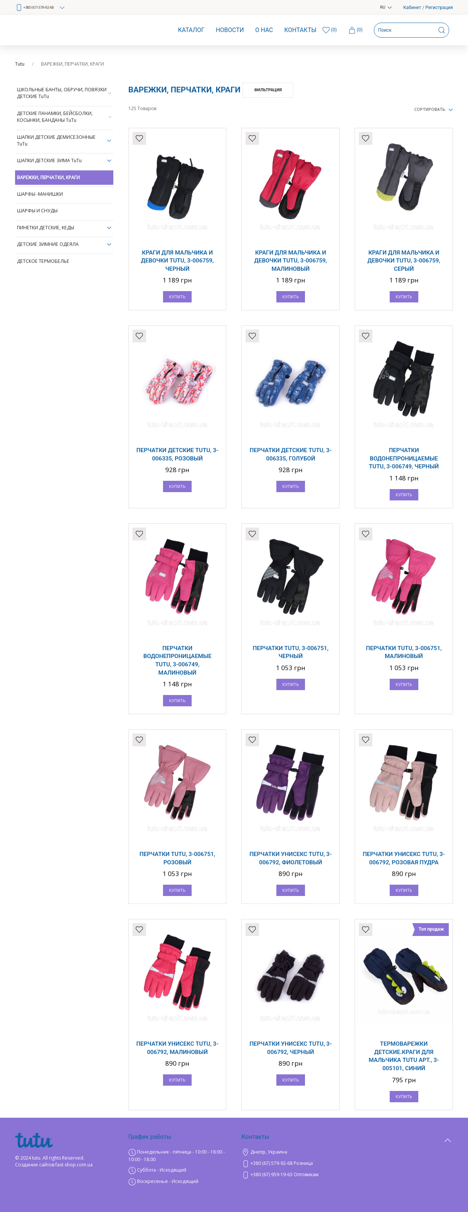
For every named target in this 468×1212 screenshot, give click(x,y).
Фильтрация (268, 89)
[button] (447, 1159)
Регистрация (439, 7)
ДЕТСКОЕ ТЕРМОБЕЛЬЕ (43, 261)
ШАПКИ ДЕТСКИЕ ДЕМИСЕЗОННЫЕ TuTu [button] (64, 140)
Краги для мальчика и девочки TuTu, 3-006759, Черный (177, 260)
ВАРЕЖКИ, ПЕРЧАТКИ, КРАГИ (48, 177)
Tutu (19, 64)
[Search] (411, 30)
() (329, 30)
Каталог (191, 30)
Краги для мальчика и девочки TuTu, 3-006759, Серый (403, 260)
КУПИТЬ (177, 296)
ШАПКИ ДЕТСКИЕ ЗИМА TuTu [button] (64, 160)
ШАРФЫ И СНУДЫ (37, 210)
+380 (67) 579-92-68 (40, 7)
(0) (355, 30)
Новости (230, 30)
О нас (264, 30)
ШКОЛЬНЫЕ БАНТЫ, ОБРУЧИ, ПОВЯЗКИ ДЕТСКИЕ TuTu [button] (64, 93)
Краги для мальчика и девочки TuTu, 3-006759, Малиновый (290, 260)
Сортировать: (433, 109)
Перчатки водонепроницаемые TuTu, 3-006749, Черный (404, 458)
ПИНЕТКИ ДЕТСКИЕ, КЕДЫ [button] (64, 227)
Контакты (300, 30)
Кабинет (412, 7)
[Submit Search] (441, 30)
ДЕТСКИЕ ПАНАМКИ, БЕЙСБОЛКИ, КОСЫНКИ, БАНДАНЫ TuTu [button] (64, 116)
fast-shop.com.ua (74, 1164)
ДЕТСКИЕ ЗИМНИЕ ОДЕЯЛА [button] (64, 244)
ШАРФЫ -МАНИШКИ (40, 194)
